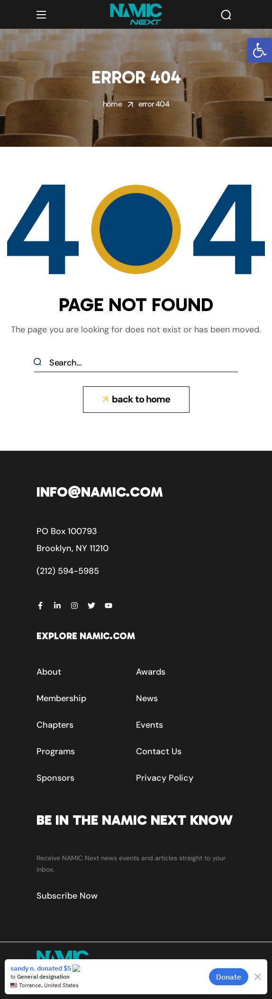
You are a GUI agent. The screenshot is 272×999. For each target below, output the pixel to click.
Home (112, 104)
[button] (259, 50)
